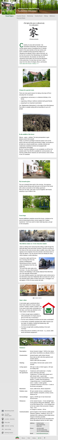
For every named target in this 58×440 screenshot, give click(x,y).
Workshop (30, 16)
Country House (21, 16)
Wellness (52, 16)
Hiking (46, 16)
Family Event (38, 16)
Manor (23, 438)
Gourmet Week (21, 18)
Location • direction (8, 419)
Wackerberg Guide (7, 410)
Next (52, 290)
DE (39, 438)
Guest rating (6, 429)
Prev (22, 290)
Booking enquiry (7, 432)
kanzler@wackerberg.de (42, 433)
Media (34, 438)
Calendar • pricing (7, 425)
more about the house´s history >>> (29, 63)
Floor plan (5, 422)
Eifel (29, 438)
